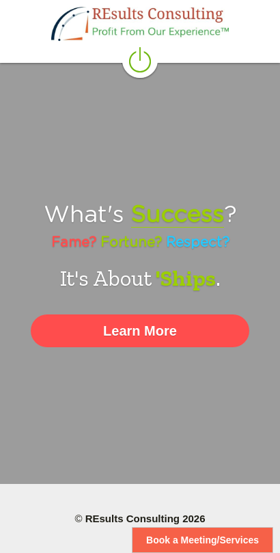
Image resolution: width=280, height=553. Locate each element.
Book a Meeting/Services (202, 540)
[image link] (140, 24)
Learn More (140, 330)
